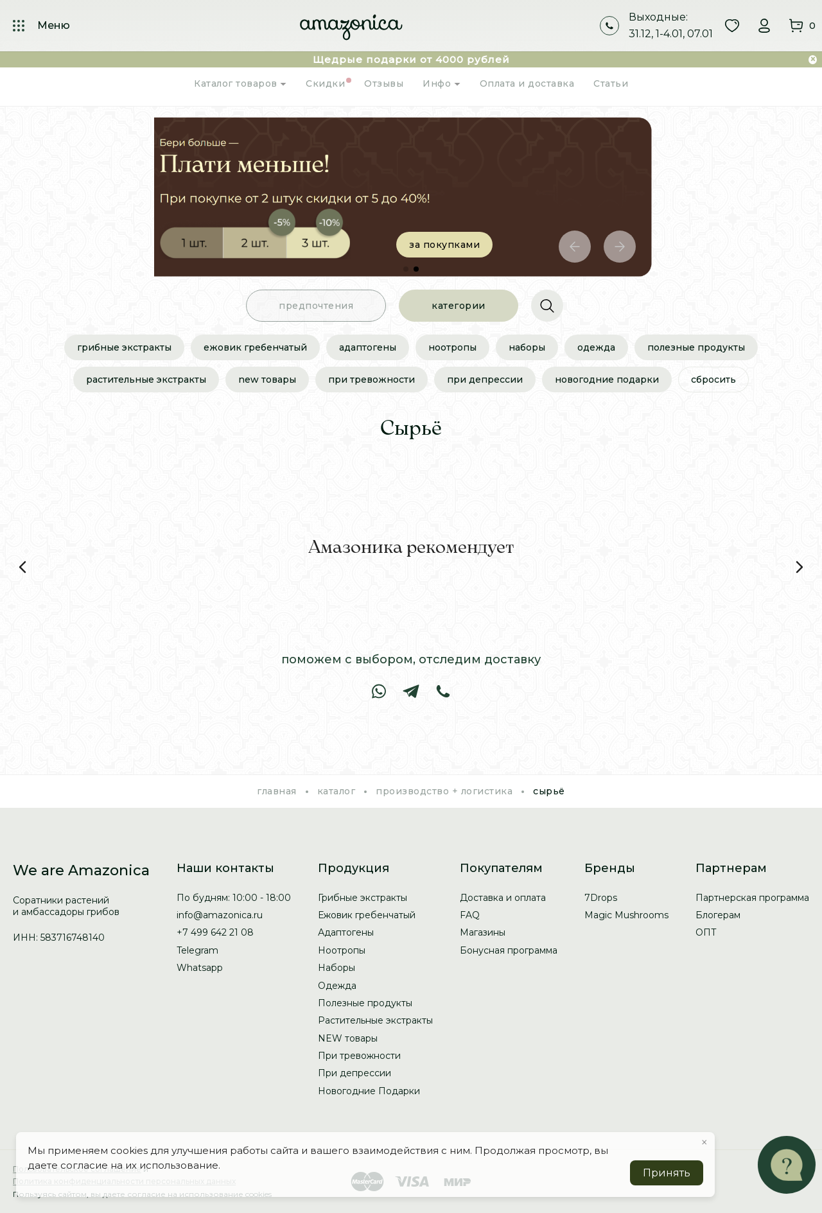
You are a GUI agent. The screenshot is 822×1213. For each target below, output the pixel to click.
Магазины (482, 932)
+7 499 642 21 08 (215, 932)
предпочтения (316, 305)
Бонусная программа (508, 950)
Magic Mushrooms (626, 915)
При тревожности (371, 379)
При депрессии (485, 379)
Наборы (527, 347)
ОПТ (706, 932)
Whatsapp (200, 967)
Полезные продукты (696, 347)
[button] (575, 247)
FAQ (470, 915)
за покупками (459, 244)
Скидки (325, 83)
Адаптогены (367, 347)
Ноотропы (452, 347)
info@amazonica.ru (220, 915)
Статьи (610, 83)
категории (458, 305)
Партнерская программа (752, 897)
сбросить (713, 379)
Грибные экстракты (124, 347)
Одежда (596, 347)
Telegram (197, 950)
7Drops (600, 897)
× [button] (704, 1142)
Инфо (441, 83)
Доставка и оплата (503, 897)
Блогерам (717, 915)
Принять (666, 1173)
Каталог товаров (240, 83)
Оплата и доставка (527, 83)
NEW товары (267, 379)
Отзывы (383, 83)
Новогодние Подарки (607, 379)
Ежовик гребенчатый (255, 347)
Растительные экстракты (146, 379)
